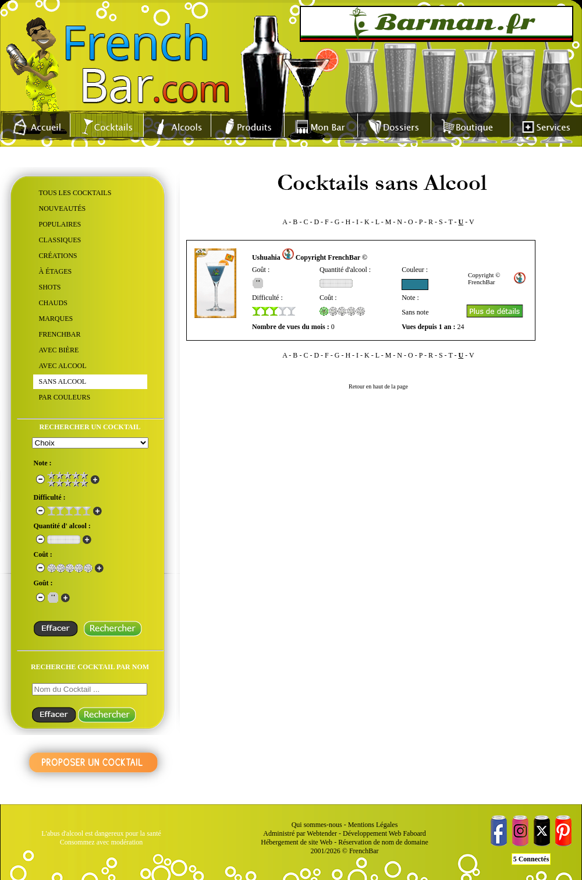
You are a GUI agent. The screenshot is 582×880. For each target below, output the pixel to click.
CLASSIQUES (60, 240)
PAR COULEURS (65, 397)
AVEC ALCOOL (63, 366)
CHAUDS (53, 303)
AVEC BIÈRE (59, 350)
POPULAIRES (60, 224)
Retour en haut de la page (378, 386)
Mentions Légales (373, 825)
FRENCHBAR (60, 334)
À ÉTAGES (55, 271)
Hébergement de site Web (296, 842)
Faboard (414, 833)
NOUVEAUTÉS (62, 208)
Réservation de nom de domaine (383, 842)
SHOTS (50, 287)
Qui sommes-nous (317, 825)
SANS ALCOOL (63, 381)
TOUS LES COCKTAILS (75, 193)
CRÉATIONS (58, 256)
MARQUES (56, 318)
